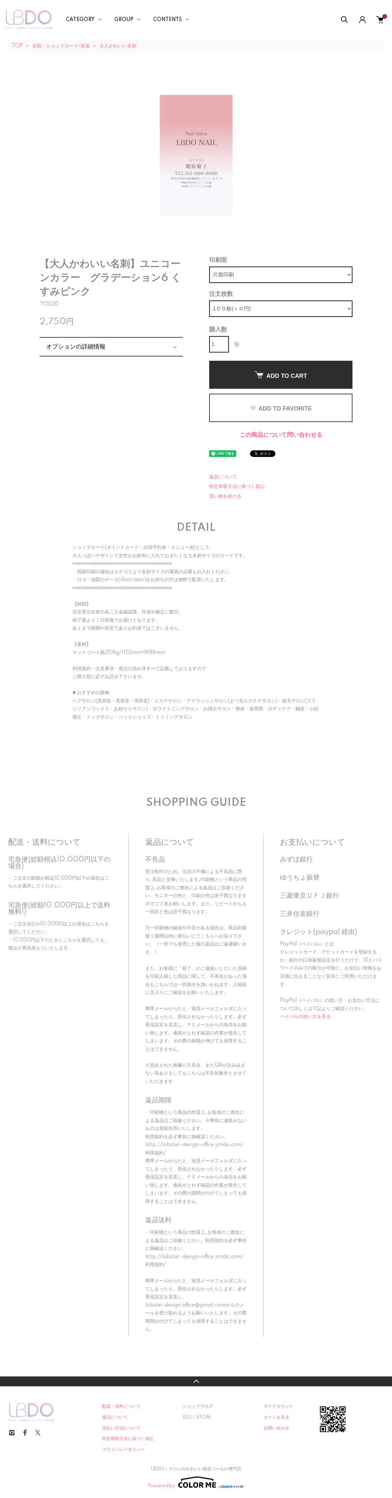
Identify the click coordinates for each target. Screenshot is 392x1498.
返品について (223, 477)
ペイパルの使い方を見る (305, 1016)
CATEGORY (80, 19)
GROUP (123, 19)
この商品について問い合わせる (280, 435)
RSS (187, 1417)
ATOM (203, 1417)
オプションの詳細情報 (75, 346)
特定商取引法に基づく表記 (237, 486)
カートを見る (276, 1417)
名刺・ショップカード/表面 (61, 46)
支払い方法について (121, 1428)
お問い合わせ (276, 1428)
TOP (17, 46)
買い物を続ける (225, 496)
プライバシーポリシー (123, 1449)
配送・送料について (121, 1406)
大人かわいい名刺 (117, 46)
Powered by (196, 1482)
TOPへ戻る (196, 1381)
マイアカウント (279, 1406)
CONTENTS (167, 19)
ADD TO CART (281, 375)
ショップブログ (198, 1406)
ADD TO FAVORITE (281, 408)
